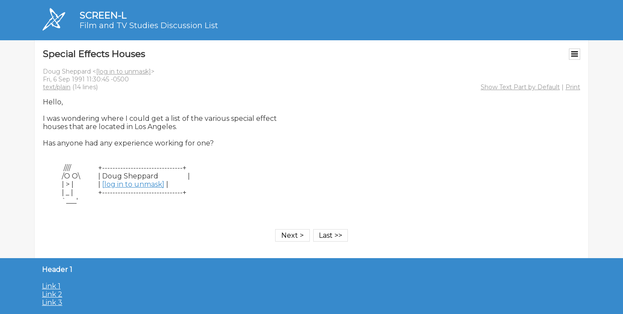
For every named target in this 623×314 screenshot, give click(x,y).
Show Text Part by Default (520, 87)
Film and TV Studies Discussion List (149, 25)
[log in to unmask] (123, 71)
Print (572, 87)
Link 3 (52, 302)
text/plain (57, 87)
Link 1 (51, 286)
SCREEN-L (103, 15)
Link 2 (52, 294)
